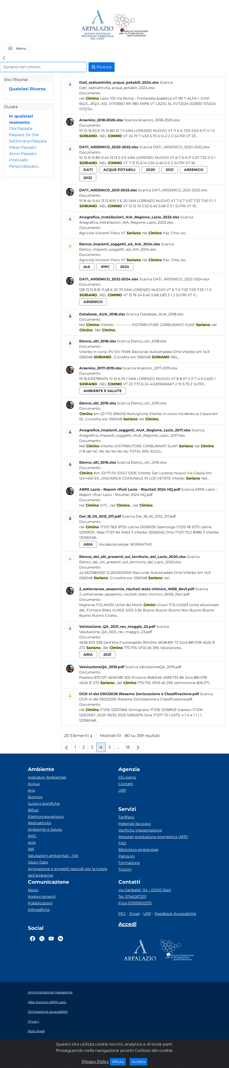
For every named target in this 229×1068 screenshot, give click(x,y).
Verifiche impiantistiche (140, 830)
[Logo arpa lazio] (97, 25)
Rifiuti (33, 810)
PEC (122, 913)
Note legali (36, 1031)
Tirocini (125, 869)
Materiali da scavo (134, 823)
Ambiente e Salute (45, 829)
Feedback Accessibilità (175, 913)
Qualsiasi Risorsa (27, 88)
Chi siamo (127, 777)
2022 (87, 177)
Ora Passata (20, 128)
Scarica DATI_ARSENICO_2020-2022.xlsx (174, 147)
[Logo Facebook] (32, 938)
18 (129, 748)
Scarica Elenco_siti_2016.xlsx (141, 462)
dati (88, 169)
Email (134, 913)
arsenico (193, 169)
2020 (150, 169)
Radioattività (39, 823)
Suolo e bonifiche (44, 803)
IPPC (32, 836)
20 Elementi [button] (80, 736)
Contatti (125, 784)
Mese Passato (22, 147)
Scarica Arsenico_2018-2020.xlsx (152, 120)
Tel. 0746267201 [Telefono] (132, 896)
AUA (32, 842)
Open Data (38, 862)
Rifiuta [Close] (119, 1061)
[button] (17, 48)
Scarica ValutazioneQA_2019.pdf (153, 667)
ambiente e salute (102, 391)
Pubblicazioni (40, 903)
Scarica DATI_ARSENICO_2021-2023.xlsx (172, 190)
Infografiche (39, 909)
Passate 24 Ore (24, 134)
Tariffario (126, 817)
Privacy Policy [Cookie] (95, 1061)
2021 (169, 169)
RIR (31, 849)
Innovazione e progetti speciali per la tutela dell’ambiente (67, 872)
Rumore (35, 797)
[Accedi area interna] (127, 925)
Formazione (129, 863)
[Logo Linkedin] (60, 938)
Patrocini (126, 856)
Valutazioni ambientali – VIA (53, 855)
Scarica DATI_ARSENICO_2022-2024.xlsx (174, 279)
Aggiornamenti (42, 896)
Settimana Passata (28, 141)
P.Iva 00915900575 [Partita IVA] (135, 903)
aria (88, 544)
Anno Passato (22, 153)
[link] (4, 58)
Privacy (33, 1021)
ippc (105, 266)
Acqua (33, 784)
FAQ (122, 843)
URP (122, 790)
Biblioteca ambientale (138, 849)
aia (86, 266)
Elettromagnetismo (46, 816)
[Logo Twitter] (42, 938)
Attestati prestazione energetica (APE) (153, 837)
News (33, 890)
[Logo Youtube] (51, 938)
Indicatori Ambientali (47, 777)
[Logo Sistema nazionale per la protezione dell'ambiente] (131, 25)
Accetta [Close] (140, 1061)
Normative (141, 544)
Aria (31, 790)
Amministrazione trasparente (50, 992)
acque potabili (119, 169)
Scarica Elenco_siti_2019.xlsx (141, 403)
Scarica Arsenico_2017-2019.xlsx (150, 368)
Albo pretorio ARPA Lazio (47, 1002)
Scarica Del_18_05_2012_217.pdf (149, 516)
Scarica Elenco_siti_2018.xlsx (141, 341)
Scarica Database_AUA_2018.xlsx (154, 314)
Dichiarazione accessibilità (48, 1012)
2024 (124, 266)
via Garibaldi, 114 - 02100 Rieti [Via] (144, 890)
